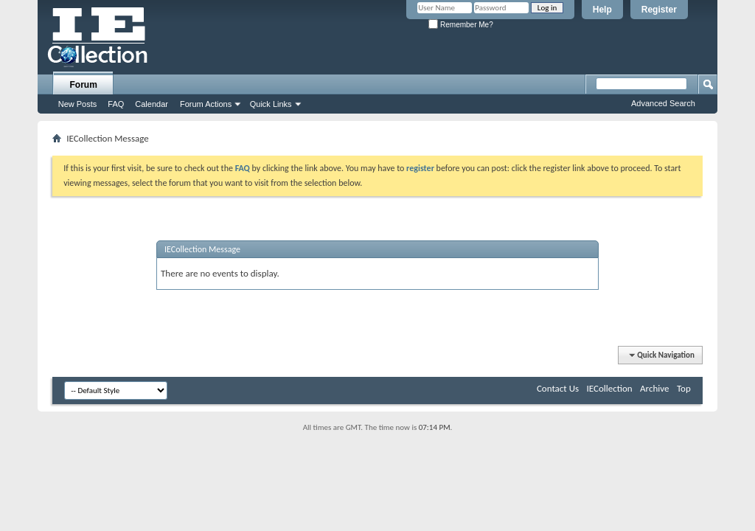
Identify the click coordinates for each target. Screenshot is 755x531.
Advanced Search (663, 103)
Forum (83, 85)
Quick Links (271, 104)
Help (602, 9)
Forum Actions (206, 104)
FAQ (116, 104)
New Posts (77, 104)
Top (684, 388)
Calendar (151, 104)
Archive (654, 388)
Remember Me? (460, 25)
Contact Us (558, 388)
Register (659, 9)
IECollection (610, 388)
